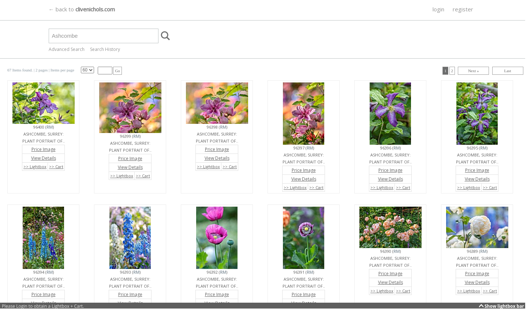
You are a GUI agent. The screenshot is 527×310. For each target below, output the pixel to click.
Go (117, 71)
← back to (82, 9)
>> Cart (56, 166)
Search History (105, 49)
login (438, 9)
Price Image (43, 149)
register (463, 9)
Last (507, 71)
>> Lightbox (34, 166)
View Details (43, 158)
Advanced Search (67, 49)
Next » (473, 71)
